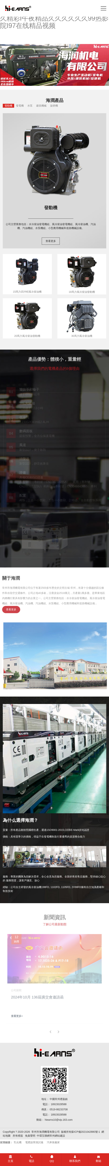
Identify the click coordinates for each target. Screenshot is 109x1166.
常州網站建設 (57, 1135)
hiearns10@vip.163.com (58, 1119)
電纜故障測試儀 (34, 1142)
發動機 (8, 105)
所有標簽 (18, 1135)
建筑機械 (41, 105)
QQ (52, 1158)
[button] (104, 67)
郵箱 (98, 1158)
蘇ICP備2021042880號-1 (85, 1131)
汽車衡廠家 (53, 1142)
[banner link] (54, 65)
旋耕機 (54, 105)
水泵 (30, 105)
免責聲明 (30, 1135)
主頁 (10, 1158)
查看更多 (51, 241)
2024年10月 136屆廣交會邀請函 (37, 999)
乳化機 (18, 1142)
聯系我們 (74, 1158)
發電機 (20, 105)
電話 (31, 1158)
